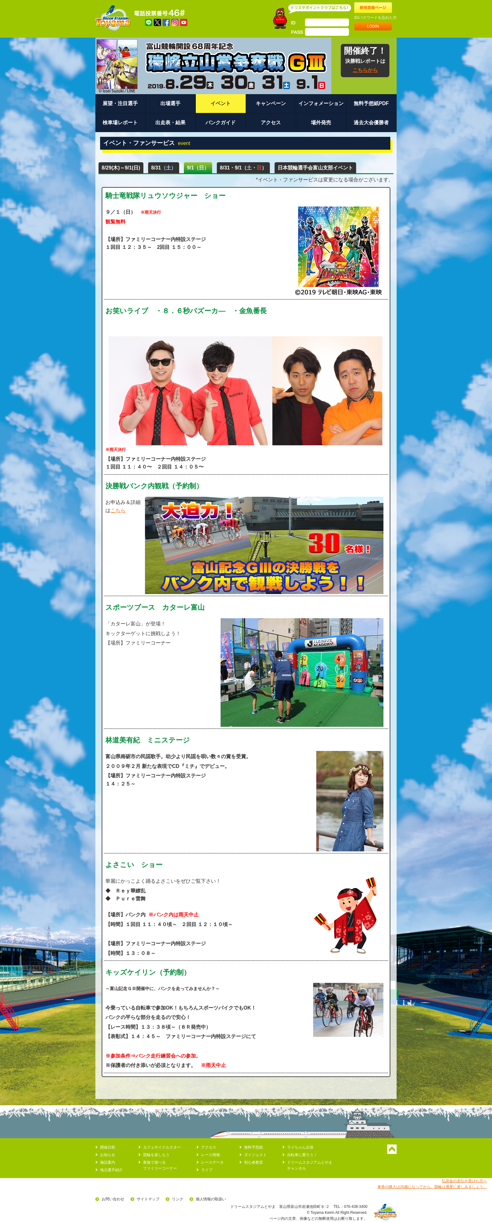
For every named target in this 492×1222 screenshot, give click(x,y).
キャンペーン (271, 103)
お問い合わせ (113, 1199)
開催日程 (107, 1147)
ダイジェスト (255, 1155)
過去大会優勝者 (371, 122)
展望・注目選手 (120, 103)
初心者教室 (253, 1162)
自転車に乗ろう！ (302, 1155)
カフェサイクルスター (162, 1147)
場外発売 (321, 122)
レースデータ (212, 1162)
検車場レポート (120, 122)
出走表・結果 (170, 122)
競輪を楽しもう (156, 1155)
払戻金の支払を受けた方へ (464, 1181)
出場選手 (170, 103)
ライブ (206, 1170)
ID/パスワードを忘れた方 (375, 17)
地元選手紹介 (111, 1170)
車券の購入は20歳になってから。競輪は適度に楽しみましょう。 (432, 1187)
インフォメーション (321, 103)
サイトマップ (148, 1199)
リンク (177, 1199)
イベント (221, 103)
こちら (118, 510)
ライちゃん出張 (300, 1147)
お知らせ (107, 1155)
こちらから (365, 70)
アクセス (271, 122)
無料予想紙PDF (371, 103)
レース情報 (210, 1155)
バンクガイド (221, 122)
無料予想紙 (253, 1147)
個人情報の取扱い (211, 1199)
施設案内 (107, 1162)
